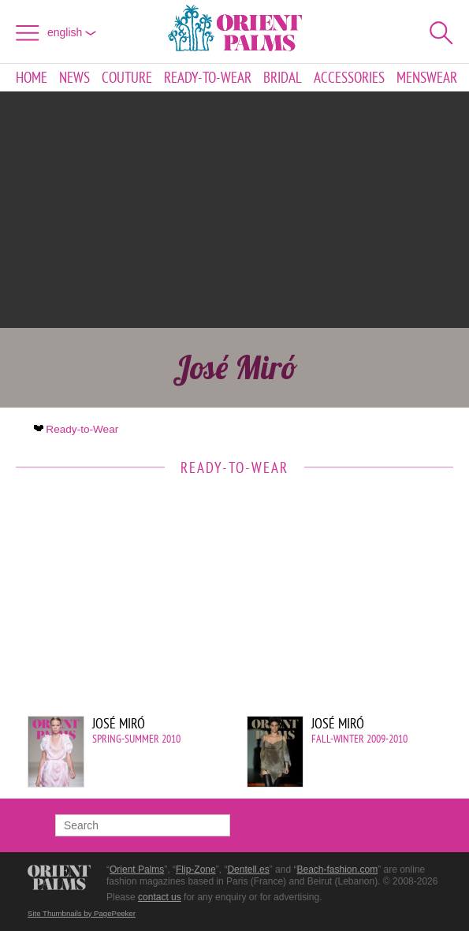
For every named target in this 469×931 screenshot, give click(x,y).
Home (31, 77)
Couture (127, 77)
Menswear (426, 77)
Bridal (282, 77)
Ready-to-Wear (207, 77)
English (71, 32)
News (74, 77)
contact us (159, 897)
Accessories (349, 77)
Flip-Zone (196, 869)
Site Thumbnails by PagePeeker (82, 913)
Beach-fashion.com (337, 869)
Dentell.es (248, 869)
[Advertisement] (234, 209)
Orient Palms (137, 869)
